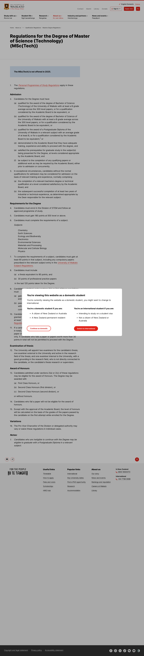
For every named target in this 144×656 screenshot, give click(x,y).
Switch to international (86, 328)
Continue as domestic (39, 328)
